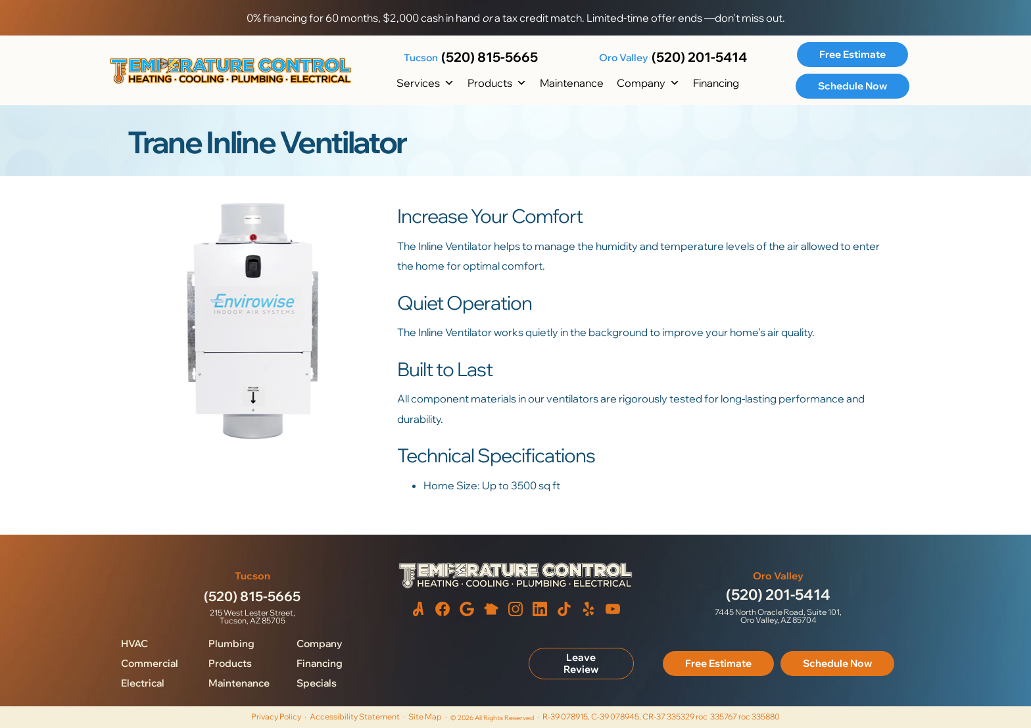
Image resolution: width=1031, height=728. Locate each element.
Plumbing (231, 643)
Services (425, 83)
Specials (317, 683)
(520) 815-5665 (489, 57)
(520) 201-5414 (699, 57)
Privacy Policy (276, 716)
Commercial (149, 663)
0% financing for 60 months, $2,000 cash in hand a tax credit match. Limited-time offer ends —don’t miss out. (516, 17)
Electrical (142, 683)
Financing (716, 82)
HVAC (134, 643)
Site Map (425, 716)
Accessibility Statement (355, 716)
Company (648, 83)
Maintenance (572, 82)
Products (497, 83)
